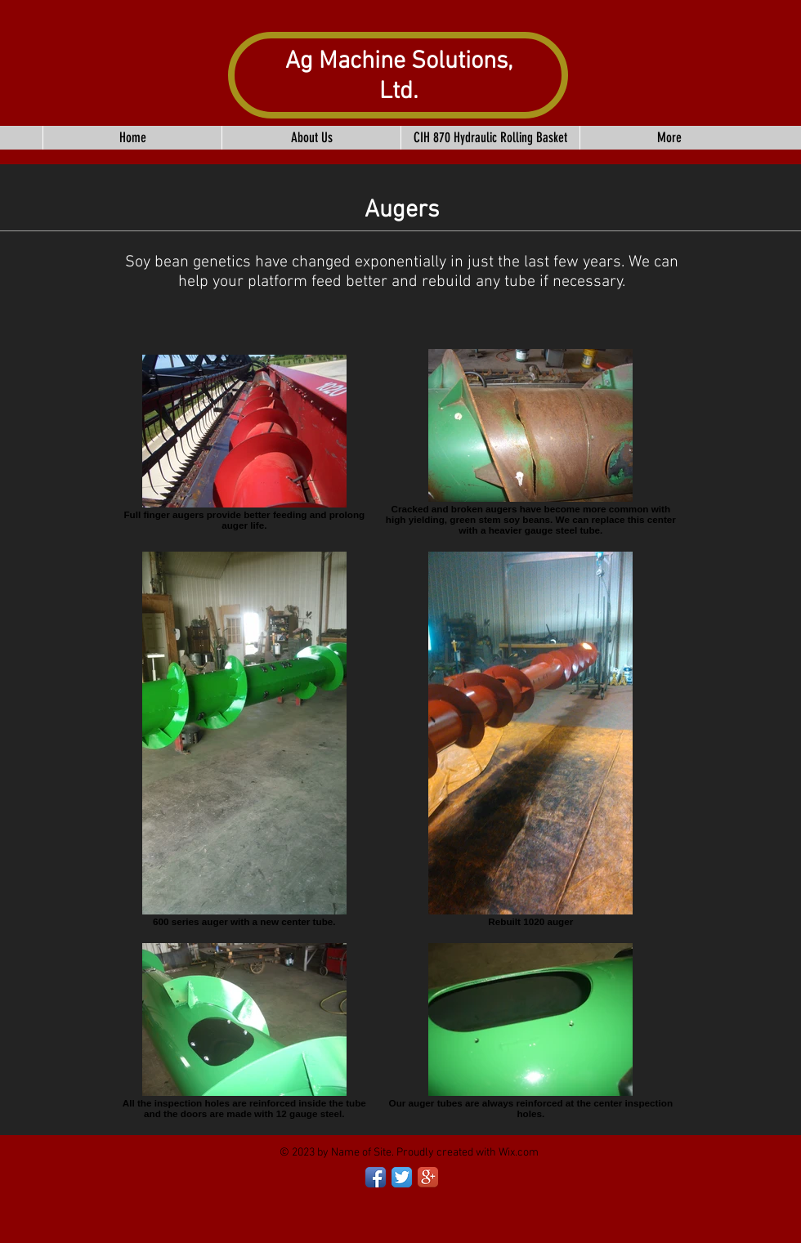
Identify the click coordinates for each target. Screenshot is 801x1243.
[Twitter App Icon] (402, 1177)
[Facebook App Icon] (375, 1177)
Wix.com (519, 1153)
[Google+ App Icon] (428, 1177)
